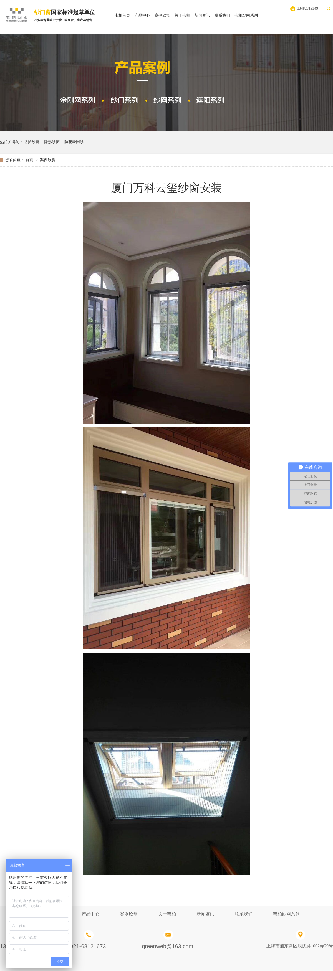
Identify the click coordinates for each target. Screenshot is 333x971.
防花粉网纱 (74, 142)
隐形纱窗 (52, 142)
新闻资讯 (205, 914)
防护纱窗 (31, 142)
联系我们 (244, 914)
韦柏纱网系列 (286, 914)
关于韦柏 (167, 914)
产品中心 (90, 914)
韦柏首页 (122, 15)
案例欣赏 (48, 160)
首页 (29, 160)
